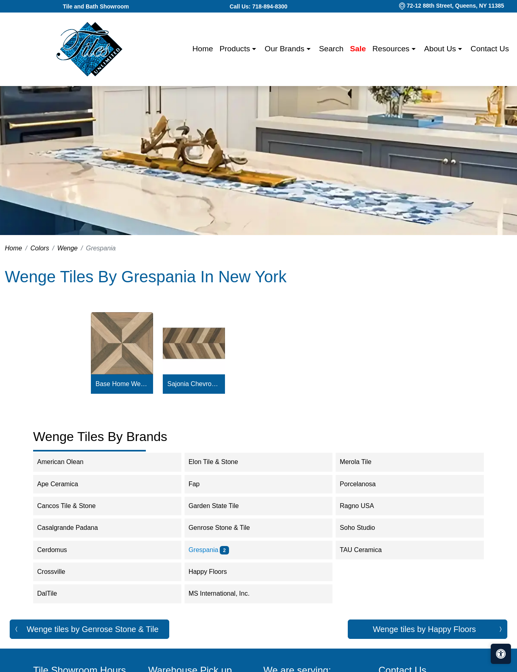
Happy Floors (213, 571)
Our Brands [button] (285, 48)
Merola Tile (361, 461)
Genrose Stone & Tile (225, 527)
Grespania (209, 549)
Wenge (67, 248)
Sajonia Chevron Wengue (193, 383)
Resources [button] (392, 48)
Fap (199, 484)
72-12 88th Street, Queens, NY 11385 (455, 5)
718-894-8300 (269, 6)
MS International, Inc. (226, 593)
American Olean (65, 461)
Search (331, 48)
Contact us (490, 48)
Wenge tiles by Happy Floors (424, 629)
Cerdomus (57, 549)
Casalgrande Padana (73, 527)
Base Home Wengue (122, 383)
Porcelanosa (363, 484)
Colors (39, 248)
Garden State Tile (220, 505)
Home (202, 48)
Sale (358, 48)
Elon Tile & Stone (219, 461)
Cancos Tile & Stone (71, 505)
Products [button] (235, 48)
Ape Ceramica (63, 484)
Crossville (56, 571)
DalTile (52, 593)
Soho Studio (362, 527)
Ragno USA (362, 505)
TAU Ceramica (366, 549)
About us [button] (441, 48)
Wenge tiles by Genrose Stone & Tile (92, 629)
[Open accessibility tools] (501, 654)
